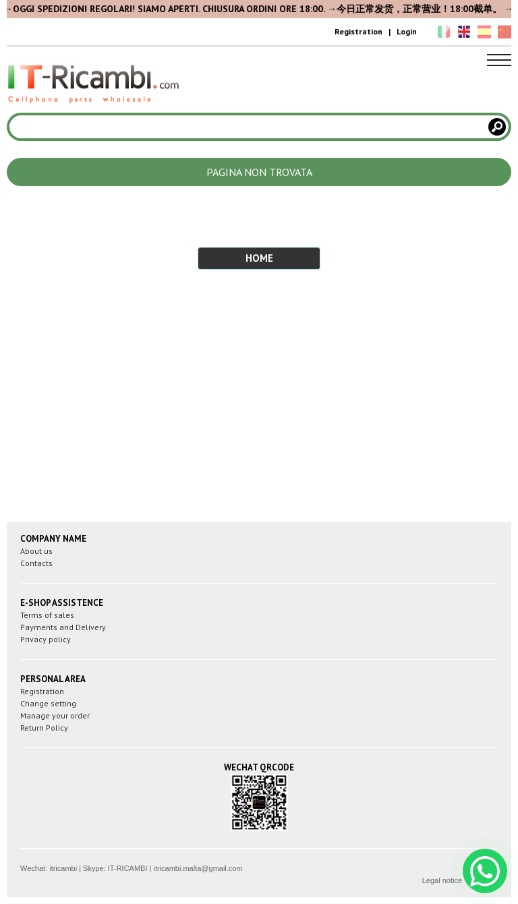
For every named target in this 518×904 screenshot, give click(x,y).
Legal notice (442, 880)
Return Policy (44, 728)
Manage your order (55, 715)
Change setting (48, 703)
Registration (358, 31)
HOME (259, 258)
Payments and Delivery (63, 627)
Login (407, 31)
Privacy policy (45, 639)
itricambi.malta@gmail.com (197, 868)
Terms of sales (47, 615)
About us (36, 551)
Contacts (36, 563)
